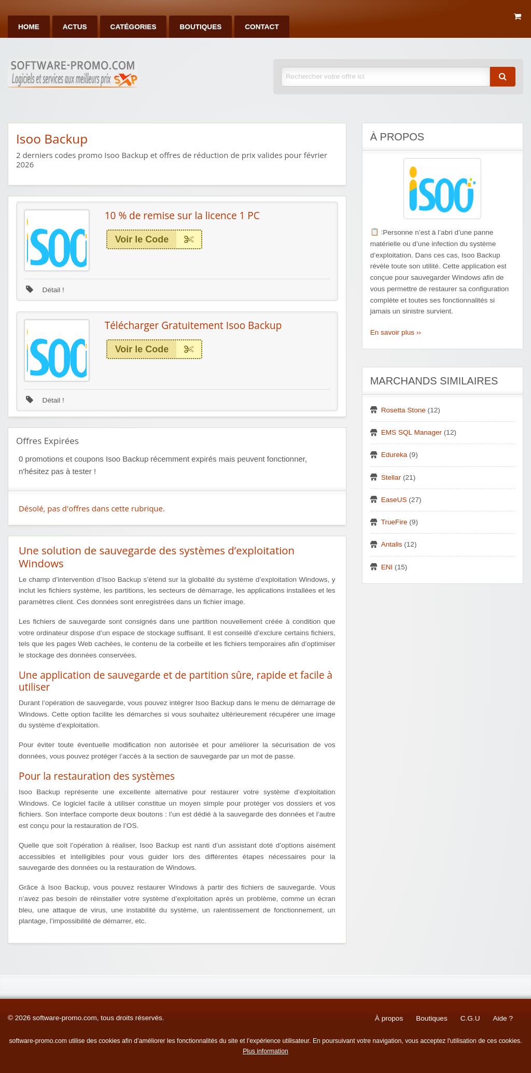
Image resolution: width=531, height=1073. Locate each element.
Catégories (133, 27)
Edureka (394, 455)
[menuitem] (29, 27)
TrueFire (394, 522)
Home (28, 27)
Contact (261, 27)
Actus (75, 27)
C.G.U (470, 1018)
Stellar (391, 477)
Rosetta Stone (403, 410)
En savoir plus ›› (395, 332)
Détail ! (45, 290)
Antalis (391, 544)
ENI (387, 567)
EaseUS (394, 500)
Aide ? (503, 1018)
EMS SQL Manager (411, 432)
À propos (389, 1018)
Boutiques (200, 27)
